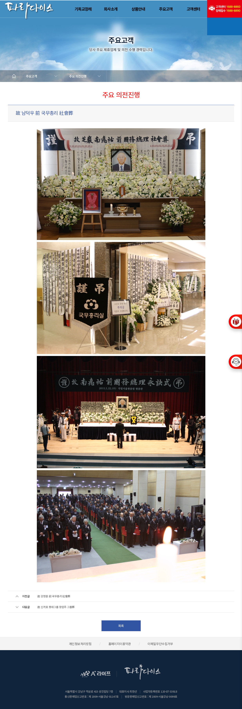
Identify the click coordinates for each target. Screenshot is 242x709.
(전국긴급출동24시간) (224, 9)
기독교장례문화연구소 (224, 26)
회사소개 (111, 8)
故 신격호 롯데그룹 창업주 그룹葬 (55, 607)
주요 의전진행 (77, 76)
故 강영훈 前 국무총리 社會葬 (53, 596)
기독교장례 (83, 8)
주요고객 (166, 8)
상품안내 (138, 8)
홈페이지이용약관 (119, 643)
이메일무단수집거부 (160, 643)
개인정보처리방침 (80, 643)
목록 (121, 625)
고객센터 (193, 8)
